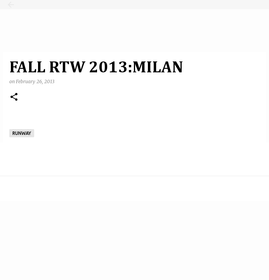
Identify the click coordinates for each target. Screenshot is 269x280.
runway (21, 133)
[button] (14, 97)
